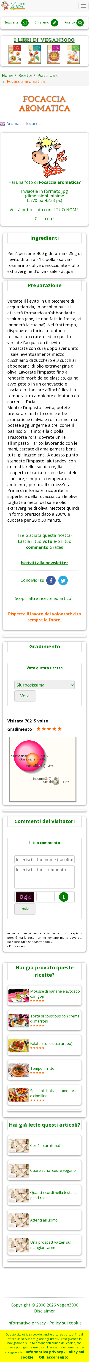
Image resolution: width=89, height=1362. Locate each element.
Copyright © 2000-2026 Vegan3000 (44, 1305)
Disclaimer (44, 1311)
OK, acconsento (54, 1357)
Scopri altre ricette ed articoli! (44, 598)
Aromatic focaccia (21, 123)
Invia (25, 909)
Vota (25, 696)
